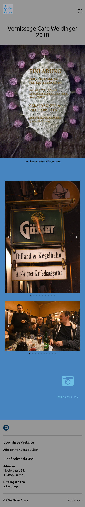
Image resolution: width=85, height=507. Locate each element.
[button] (8, 237)
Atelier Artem (20, 500)
